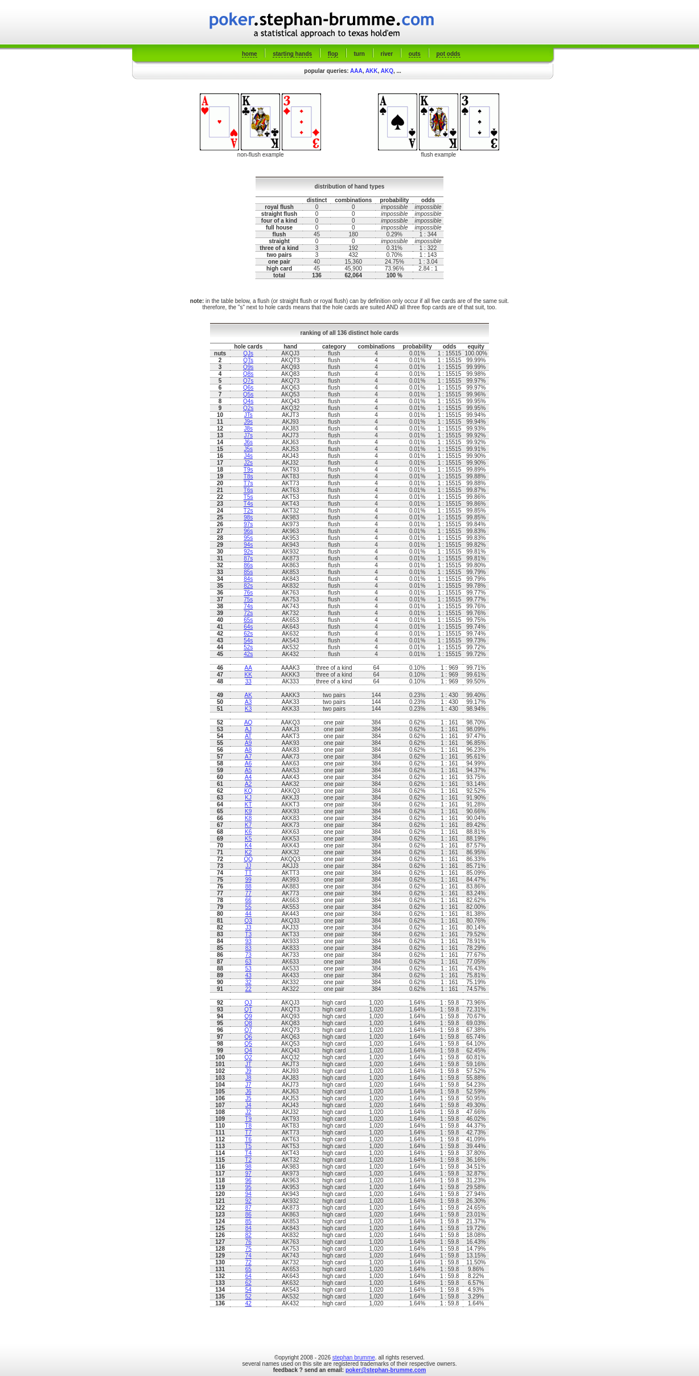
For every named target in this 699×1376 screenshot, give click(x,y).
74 (248, 1255)
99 (248, 880)
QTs (248, 360)
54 (248, 1290)
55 (248, 907)
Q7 (248, 1030)
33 (248, 681)
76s (248, 592)
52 (248, 1296)
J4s (248, 456)
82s (248, 586)
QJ (248, 1003)
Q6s (248, 387)
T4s (248, 504)
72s (248, 613)
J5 (248, 1098)
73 (248, 955)
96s (248, 531)
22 (248, 989)
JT (248, 1064)
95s (248, 538)
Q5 (248, 1044)
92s (248, 551)
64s (248, 627)
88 (248, 886)
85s (248, 572)
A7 (248, 756)
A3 (248, 702)
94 (248, 1194)
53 (248, 968)
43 (248, 975)
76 (248, 1242)
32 (248, 982)
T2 (248, 1160)
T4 (248, 1153)
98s (248, 517)
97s (248, 524)
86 (248, 1214)
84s (248, 579)
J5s (248, 449)
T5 (248, 1146)
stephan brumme (353, 1357)
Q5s (248, 394)
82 (248, 1235)
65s (248, 620)
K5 (248, 839)
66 (248, 900)
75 (248, 1249)
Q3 (248, 921)
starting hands (292, 54)
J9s (248, 422)
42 (248, 1303)
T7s (248, 483)
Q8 (248, 1023)
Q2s (248, 408)
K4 (248, 845)
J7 (248, 1085)
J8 (248, 1078)
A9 (248, 743)
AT (248, 736)
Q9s (248, 367)
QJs (248, 353)
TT (248, 873)
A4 (248, 777)
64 (248, 1276)
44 (248, 914)
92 (248, 1201)
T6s (248, 490)
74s (248, 606)
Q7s (248, 381)
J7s (248, 435)
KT (248, 804)
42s (248, 654)
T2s (248, 510)
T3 (248, 934)
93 (248, 941)
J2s (248, 463)
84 (248, 1228)
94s (248, 545)
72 (248, 1262)
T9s (248, 469)
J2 (248, 1112)
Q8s (248, 374)
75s (248, 599)
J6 (248, 1091)
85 (248, 1221)
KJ (248, 798)
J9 (248, 1071)
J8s (248, 428)
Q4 (248, 1050)
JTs (248, 415)
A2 (248, 784)
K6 (248, 832)
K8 (248, 818)
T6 (248, 1139)
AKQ (387, 71)
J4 (248, 1105)
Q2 (248, 1057)
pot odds (448, 54)
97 (248, 1173)
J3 (248, 927)
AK (248, 695)
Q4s (248, 401)
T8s (248, 476)
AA (248, 668)
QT (248, 1009)
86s (248, 565)
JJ (248, 866)
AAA (356, 71)
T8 (248, 1126)
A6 (248, 763)
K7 (248, 825)
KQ (248, 791)
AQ (248, 722)
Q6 (248, 1037)
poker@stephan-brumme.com (386, 1370)
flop (333, 54)
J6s (248, 442)
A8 (248, 750)
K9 (248, 811)
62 (248, 1283)
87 (248, 1208)
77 (248, 893)
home (249, 54)
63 (248, 962)
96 (248, 1180)
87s (248, 558)
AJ (248, 729)
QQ (248, 859)
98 (248, 1167)
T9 (248, 1119)
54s (248, 640)
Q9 (248, 1016)
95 (248, 1187)
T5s (248, 497)
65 (248, 1269)
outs (415, 54)
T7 (248, 1132)
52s (248, 647)
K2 (248, 852)
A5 (248, 770)
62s (248, 633)
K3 (248, 709)
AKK (371, 71)
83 (248, 948)
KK (248, 674)
